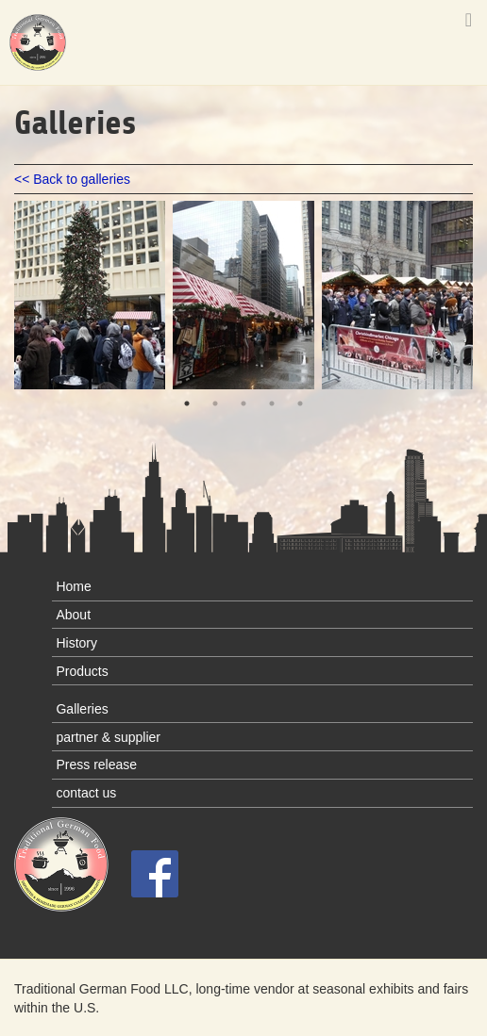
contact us (86, 792)
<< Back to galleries (72, 179)
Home (73, 586)
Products (82, 671)
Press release (96, 764)
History (76, 642)
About (73, 614)
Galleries (82, 708)
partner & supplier (108, 737)
